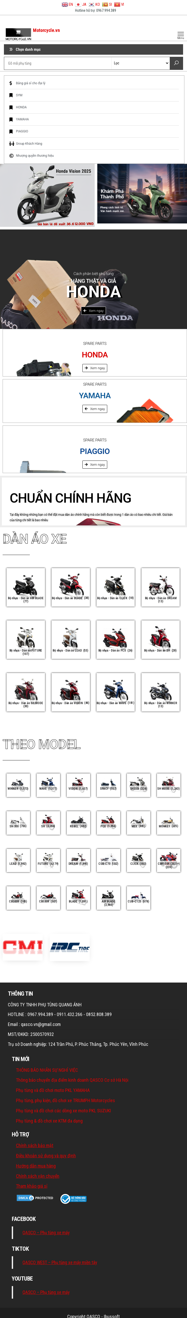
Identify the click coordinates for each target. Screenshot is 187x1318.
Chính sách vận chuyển (37, 1176)
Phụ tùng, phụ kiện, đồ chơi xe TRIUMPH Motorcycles (65, 1100)
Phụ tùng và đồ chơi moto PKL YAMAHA (53, 1090)
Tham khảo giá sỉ (31, 1186)
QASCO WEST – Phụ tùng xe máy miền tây (59, 1262)
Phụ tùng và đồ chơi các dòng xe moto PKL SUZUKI (63, 1110)
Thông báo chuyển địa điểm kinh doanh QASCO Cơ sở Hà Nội (72, 1080)
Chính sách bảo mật (34, 1145)
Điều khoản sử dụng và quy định (46, 1155)
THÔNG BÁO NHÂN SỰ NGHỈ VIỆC (47, 1070)
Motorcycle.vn (46, 30)
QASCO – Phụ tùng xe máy (46, 1232)
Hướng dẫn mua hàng (36, 1166)
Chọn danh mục (28, 49)
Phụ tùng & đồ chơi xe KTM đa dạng (49, 1121)
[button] (93, 311)
